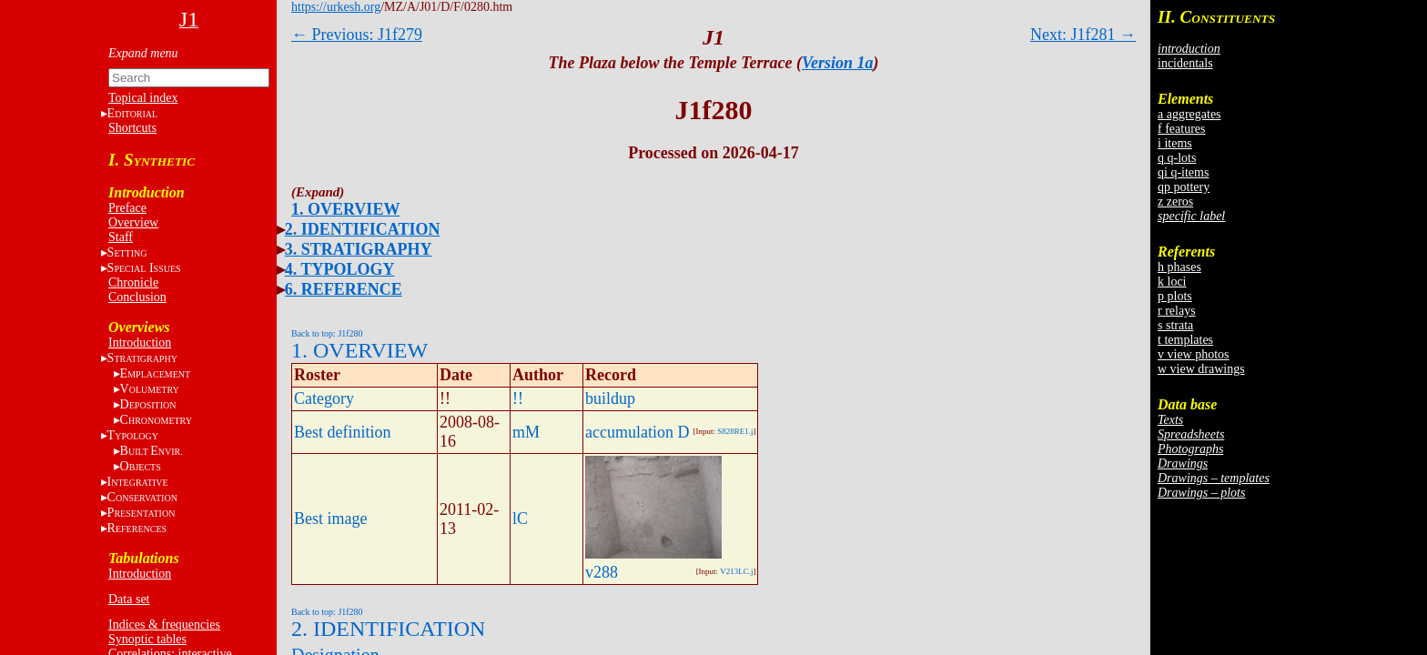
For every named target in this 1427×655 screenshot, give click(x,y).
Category (324, 398)
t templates (1185, 340)
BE (151, 451)
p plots (1175, 296)
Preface (127, 208)
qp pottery (1183, 187)
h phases (1179, 267)
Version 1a (838, 63)
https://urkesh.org (335, 7)
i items (1175, 143)
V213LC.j (736, 571)
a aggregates (1189, 114)
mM (526, 432)
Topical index (142, 98)
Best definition (342, 432)
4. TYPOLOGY (340, 269)
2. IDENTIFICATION (362, 229)
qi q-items (1183, 172)
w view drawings (1201, 369)
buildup (610, 398)
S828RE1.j (735, 431)
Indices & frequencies (164, 624)
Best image (330, 518)
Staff (120, 237)
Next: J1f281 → (1083, 34)
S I (144, 268)
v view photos (1194, 354)
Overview (133, 222)
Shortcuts (132, 128)
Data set (128, 599)
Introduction (139, 342)
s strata (1175, 325)
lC (520, 518)
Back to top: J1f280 (327, 333)
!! (517, 398)
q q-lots (1177, 158)
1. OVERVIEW (345, 209)
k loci (1172, 281)
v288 (601, 572)
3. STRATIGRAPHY (358, 249)
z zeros (1175, 201)
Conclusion (137, 297)
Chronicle (133, 282)
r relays (1177, 310)
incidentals (1185, 63)
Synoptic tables (147, 639)
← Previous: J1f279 (356, 34)
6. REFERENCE (343, 289)
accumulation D (637, 432)
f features (1181, 129)
